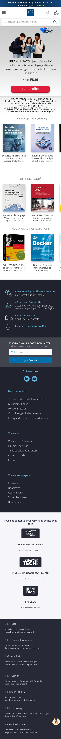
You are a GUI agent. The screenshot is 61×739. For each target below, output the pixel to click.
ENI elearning (14, 708)
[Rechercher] (55, 22)
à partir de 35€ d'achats (35, 317)
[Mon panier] (47, 12)
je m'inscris (30, 360)
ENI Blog (11, 623)
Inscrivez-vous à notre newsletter (30, 344)
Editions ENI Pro (16, 691)
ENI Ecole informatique (19, 640)
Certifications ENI (16, 724)
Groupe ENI (13, 656)
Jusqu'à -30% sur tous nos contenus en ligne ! (31, 4)
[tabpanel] (30, 59)
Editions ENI (30, 12)
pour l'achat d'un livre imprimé (35, 293)
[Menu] (4, 13)
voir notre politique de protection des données (29, 346)
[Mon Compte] (56, 12)
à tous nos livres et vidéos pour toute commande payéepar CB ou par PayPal (35, 305)
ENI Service (13, 675)
